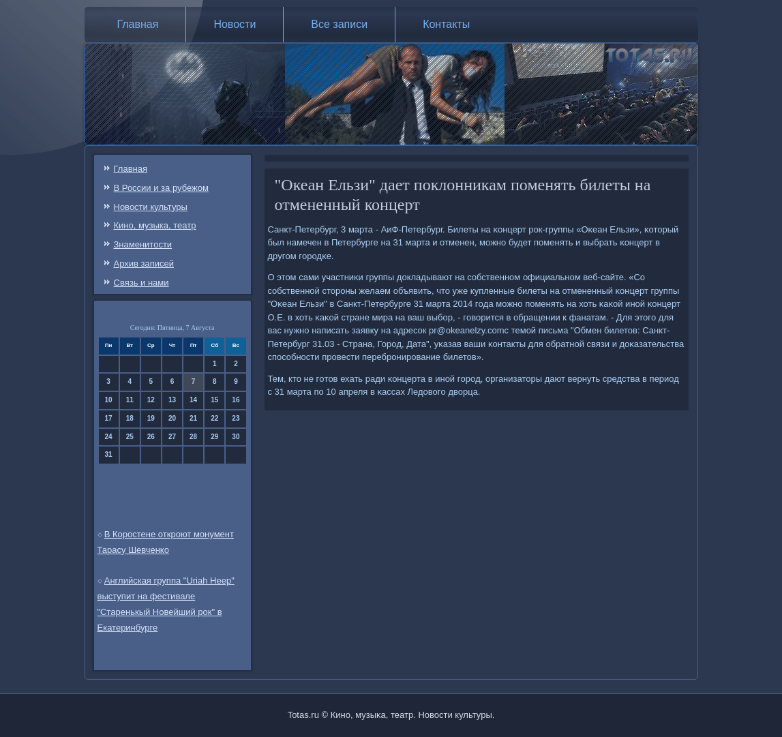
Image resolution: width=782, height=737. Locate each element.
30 (235, 436)
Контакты (446, 24)
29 (214, 436)
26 (151, 436)
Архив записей (144, 263)
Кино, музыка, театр (155, 225)
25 (130, 436)
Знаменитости (143, 244)
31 (108, 454)
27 (172, 436)
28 (193, 436)
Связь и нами (141, 282)
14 (193, 400)
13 (172, 400)
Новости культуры (150, 207)
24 (108, 436)
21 (193, 418)
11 (130, 400)
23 (235, 418)
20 (172, 418)
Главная (138, 24)
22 (214, 418)
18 (130, 418)
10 (108, 400)
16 (235, 400)
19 (151, 418)
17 (108, 418)
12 (151, 400)
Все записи (339, 24)
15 (214, 400)
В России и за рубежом (161, 188)
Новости (234, 24)
